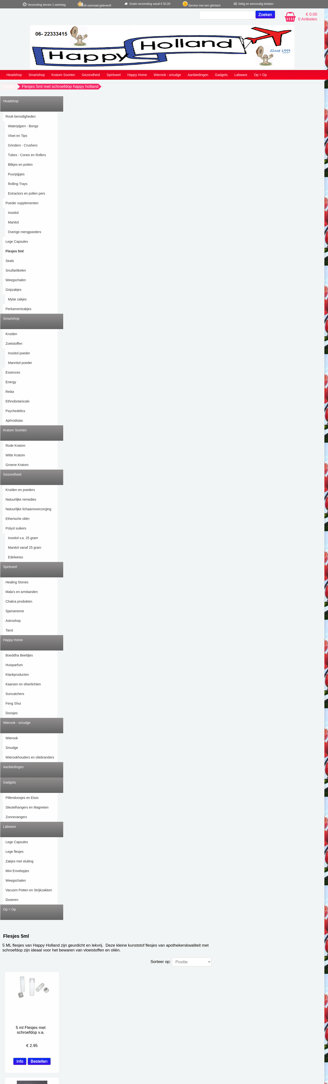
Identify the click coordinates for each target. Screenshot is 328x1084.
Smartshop (37, 75)
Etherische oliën (18, 519)
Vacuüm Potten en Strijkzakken (29, 890)
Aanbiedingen (198, 75)
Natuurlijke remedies (21, 499)
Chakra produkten (19, 601)
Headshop (14, 75)
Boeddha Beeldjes (19, 655)
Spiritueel (114, 75)
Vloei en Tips (17, 136)
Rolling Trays (17, 184)
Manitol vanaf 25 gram (24, 547)
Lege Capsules (17, 241)
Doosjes (12, 713)
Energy (11, 382)
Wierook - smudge (167, 75)
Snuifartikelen (16, 270)
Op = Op (260, 75)
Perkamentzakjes (18, 309)
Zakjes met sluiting (19, 861)
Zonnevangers (16, 817)
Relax (10, 392)
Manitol (13, 222)
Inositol (13, 213)
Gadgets (221, 75)
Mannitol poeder (20, 363)
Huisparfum (14, 665)
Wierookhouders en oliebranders (30, 757)
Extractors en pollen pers (26, 193)
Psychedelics (15, 411)
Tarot (9, 630)
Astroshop (13, 621)
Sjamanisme (15, 611)
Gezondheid (91, 75)
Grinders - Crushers (22, 145)
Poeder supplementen (22, 203)
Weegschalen (16, 280)
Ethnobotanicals (18, 401)
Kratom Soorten (63, 75)
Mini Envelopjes (17, 871)
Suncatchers (15, 694)
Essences (13, 372)
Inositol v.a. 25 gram (23, 538)
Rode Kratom (15, 445)
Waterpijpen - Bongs (23, 126)
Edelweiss (15, 557)
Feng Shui (13, 703)
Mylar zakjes (17, 299)
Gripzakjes (13, 290)
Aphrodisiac (14, 420)
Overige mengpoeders (24, 232)
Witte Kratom (15, 455)
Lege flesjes (15, 852)
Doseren (12, 900)
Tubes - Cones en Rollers (27, 155)
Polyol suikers (16, 528)
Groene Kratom (17, 465)
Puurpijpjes (16, 174)
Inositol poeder (19, 353)
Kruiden (11, 334)
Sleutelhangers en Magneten (27, 807)
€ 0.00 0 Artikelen (307, 16)
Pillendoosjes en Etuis (22, 798)
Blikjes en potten (20, 164)
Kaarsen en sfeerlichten (23, 684)
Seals (10, 261)
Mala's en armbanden (22, 592)
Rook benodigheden (21, 116)
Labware (240, 75)
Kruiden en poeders (20, 490)
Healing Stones (17, 582)
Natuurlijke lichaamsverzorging (28, 509)
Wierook (12, 738)
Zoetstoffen (14, 343)
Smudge (12, 748)
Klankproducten (17, 674)
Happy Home (137, 75)
